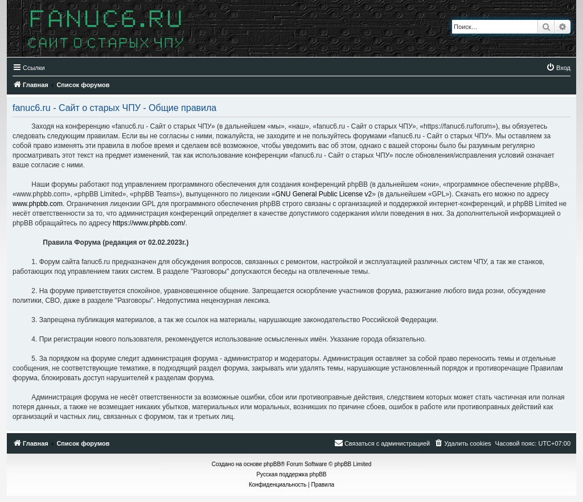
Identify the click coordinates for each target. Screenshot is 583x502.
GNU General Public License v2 (324, 194)
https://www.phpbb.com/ (149, 223)
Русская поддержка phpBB (291, 474)
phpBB (272, 464)
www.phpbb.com (38, 204)
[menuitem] (558, 68)
